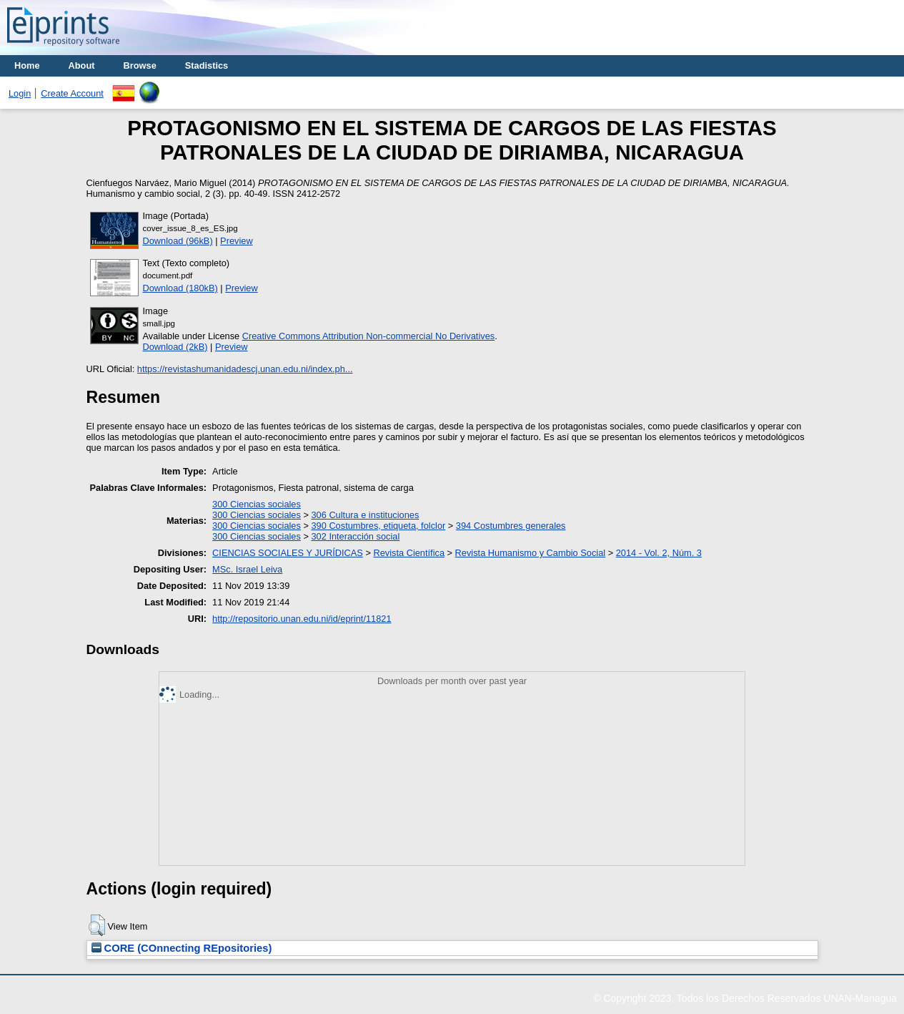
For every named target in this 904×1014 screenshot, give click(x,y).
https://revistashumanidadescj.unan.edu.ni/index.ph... (245, 369)
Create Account (72, 93)
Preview (236, 240)
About (82, 65)
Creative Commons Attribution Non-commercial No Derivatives (368, 336)
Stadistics (206, 65)
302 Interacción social (355, 536)
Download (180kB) (180, 288)
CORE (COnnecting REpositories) (181, 948)
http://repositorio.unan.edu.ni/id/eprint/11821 (301, 618)
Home (27, 65)
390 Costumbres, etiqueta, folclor (378, 525)
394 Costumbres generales (511, 525)
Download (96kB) (178, 240)
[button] (97, 925)
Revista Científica (408, 552)
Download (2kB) (175, 346)
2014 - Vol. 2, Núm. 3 (659, 552)
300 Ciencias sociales (256, 504)
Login (20, 93)
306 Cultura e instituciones (365, 515)
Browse (140, 65)
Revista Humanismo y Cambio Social (530, 552)
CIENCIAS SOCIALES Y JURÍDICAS (287, 552)
